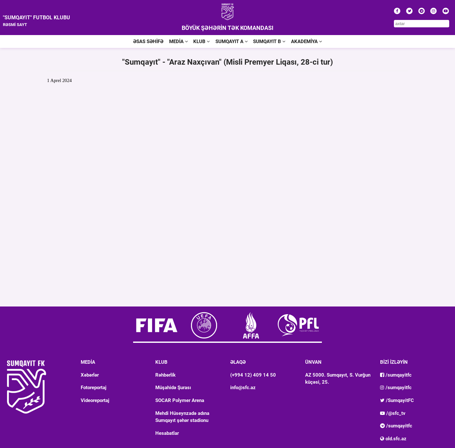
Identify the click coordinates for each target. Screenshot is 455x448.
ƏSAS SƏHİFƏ (148, 41)
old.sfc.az (393, 439)
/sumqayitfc (396, 375)
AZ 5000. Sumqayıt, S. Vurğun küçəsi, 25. (337, 378)
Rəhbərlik (165, 375)
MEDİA (178, 41)
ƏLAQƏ (238, 362)
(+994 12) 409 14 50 (253, 375)
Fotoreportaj (93, 387)
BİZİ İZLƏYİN (394, 362)
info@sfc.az (243, 387)
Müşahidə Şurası (173, 387)
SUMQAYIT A (231, 41)
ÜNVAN (313, 362)
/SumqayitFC (397, 400)
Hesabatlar (167, 433)
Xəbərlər (90, 375)
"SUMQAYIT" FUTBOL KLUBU (36, 17)
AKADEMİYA (306, 41)
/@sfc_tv (392, 413)
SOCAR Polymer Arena (179, 400)
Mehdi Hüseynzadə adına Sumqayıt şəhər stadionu (182, 416)
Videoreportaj (95, 400)
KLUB (201, 41)
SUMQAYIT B (269, 41)
